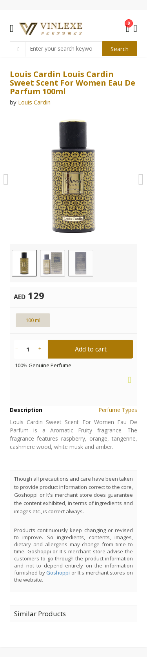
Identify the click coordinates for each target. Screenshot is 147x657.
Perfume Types (117, 410)
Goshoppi (58, 572)
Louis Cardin (34, 102)
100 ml (32, 320)
